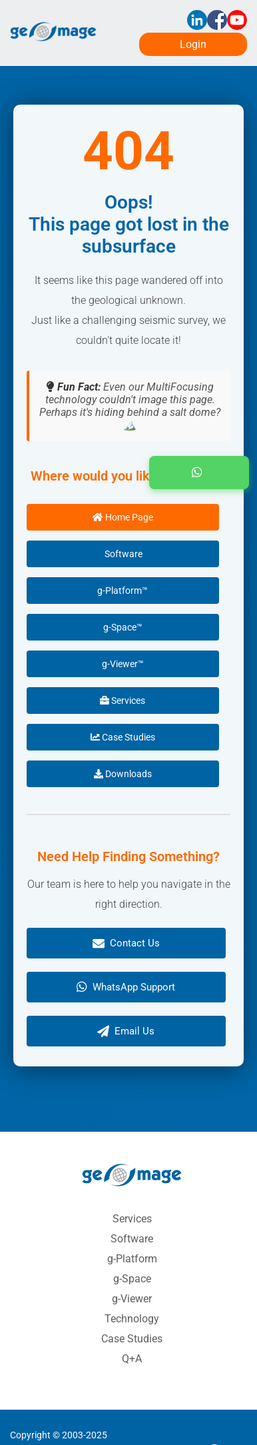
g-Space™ (122, 627)
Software (122, 554)
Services (122, 700)
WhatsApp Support (126, 987)
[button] (199, 472)
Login (193, 44)
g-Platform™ (122, 590)
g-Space (132, 1278)
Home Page (123, 517)
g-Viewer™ (123, 664)
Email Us (125, 1031)
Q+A (132, 1358)
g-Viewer (132, 1298)
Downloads (123, 773)
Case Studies (123, 737)
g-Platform (132, 1258)
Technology (132, 1318)
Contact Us (126, 943)
